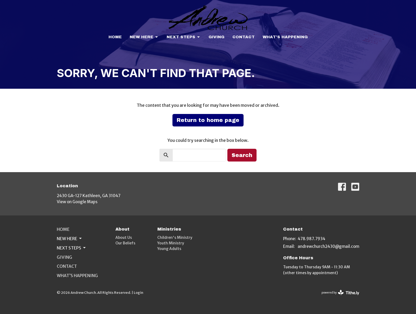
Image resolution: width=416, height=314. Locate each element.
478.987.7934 (311, 238)
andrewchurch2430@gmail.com (328, 246)
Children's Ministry (174, 237)
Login (138, 292)
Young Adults (169, 248)
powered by (340, 292)
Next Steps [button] (71, 248)
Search (242, 155)
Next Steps (184, 37)
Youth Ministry (170, 243)
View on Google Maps (77, 201)
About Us (123, 237)
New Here (144, 37)
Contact (243, 37)
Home (115, 37)
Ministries (169, 229)
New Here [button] (70, 238)
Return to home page (208, 120)
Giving (216, 37)
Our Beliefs (125, 243)
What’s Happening (285, 37)
